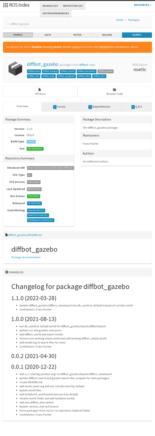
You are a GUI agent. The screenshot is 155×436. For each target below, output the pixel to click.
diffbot (83, 65)
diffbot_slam (99, 76)
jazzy (47, 34)
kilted (77, 34)
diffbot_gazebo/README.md (25, 235)
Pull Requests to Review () (40, 220)
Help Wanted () (36, 210)
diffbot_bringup (50, 71)
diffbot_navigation (66, 76)
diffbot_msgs (48, 76)
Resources (142, 5)
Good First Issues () (38, 215)
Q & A (136, 107)
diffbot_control (67, 71)
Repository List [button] (73, 5)
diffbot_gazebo (42, 64)
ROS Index (16, 4)
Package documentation (26, 257)
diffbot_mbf (33, 76)
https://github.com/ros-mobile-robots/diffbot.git (50, 168)
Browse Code (115, 92)
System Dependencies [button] (55, 13)
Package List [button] (50, 5)
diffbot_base (34, 71)
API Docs (40, 92)
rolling (107, 34)
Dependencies (99, 107)
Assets (59, 107)
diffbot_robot (84, 76)
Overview (22, 106)
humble (18, 34)
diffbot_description (86, 71)
